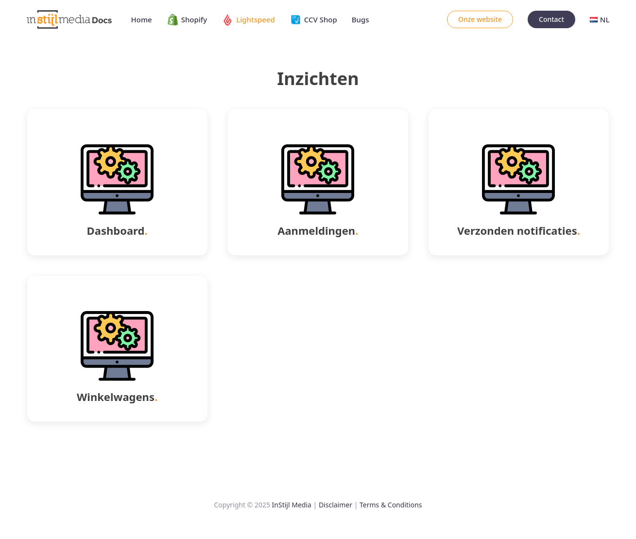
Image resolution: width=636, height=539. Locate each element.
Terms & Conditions (391, 504)
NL (600, 19)
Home (141, 19)
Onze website (480, 19)
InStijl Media (291, 504)
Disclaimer (335, 504)
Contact (551, 19)
